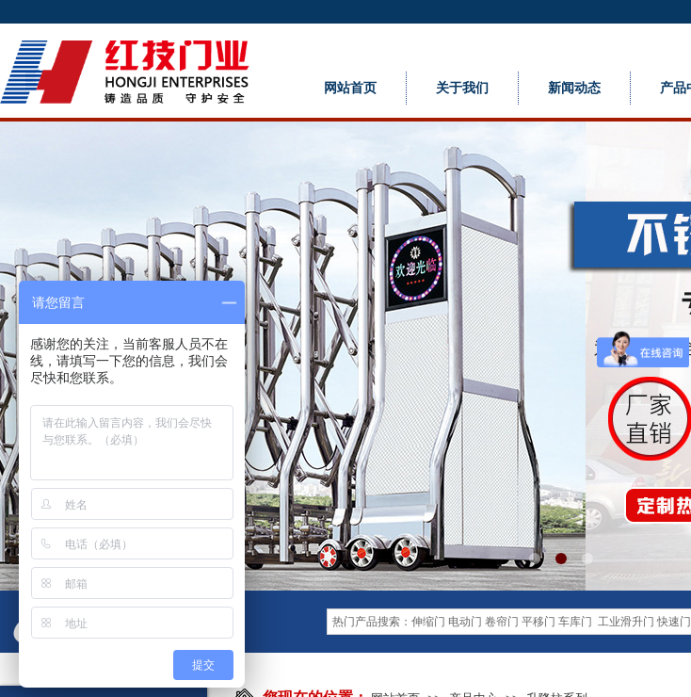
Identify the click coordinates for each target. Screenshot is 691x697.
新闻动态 (574, 88)
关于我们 (462, 88)
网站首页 (350, 88)
